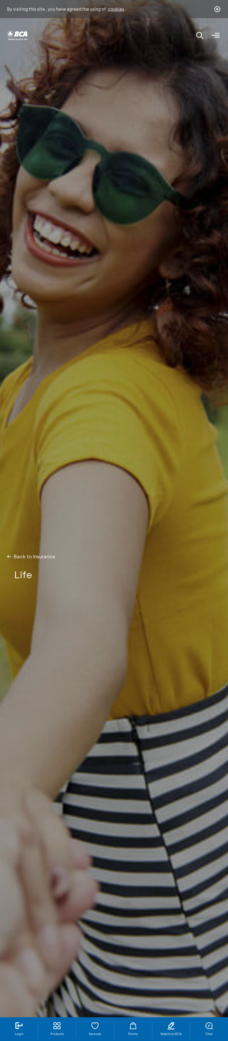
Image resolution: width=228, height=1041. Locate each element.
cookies (116, 9)
